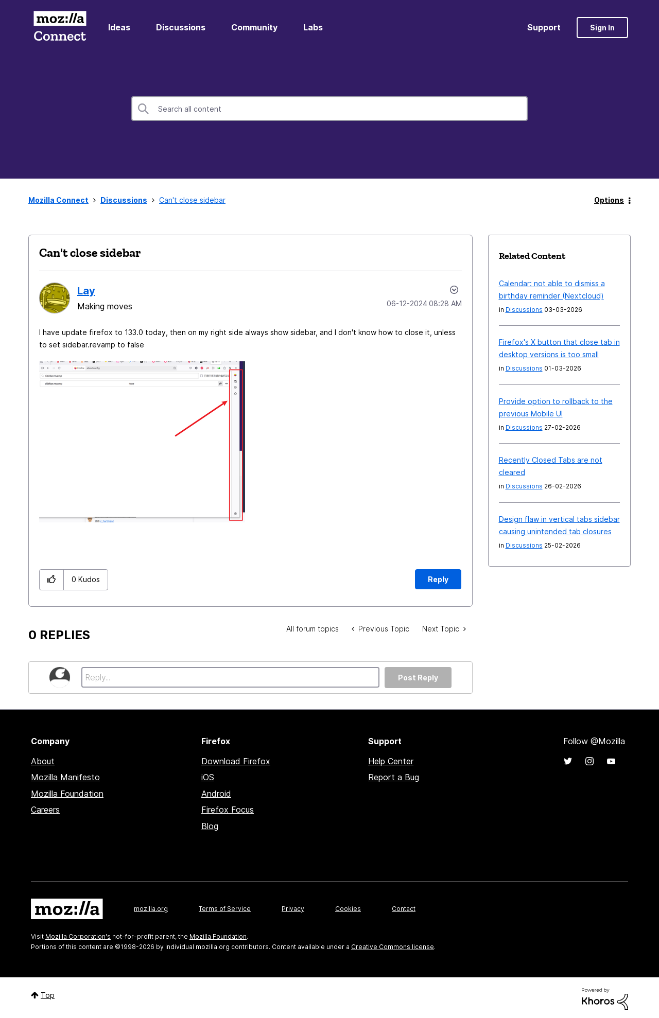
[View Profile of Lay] (86, 291)
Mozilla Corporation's (78, 936)
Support (544, 27)
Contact (403, 908)
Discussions (180, 27)
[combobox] (329, 108)
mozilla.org (151, 908)
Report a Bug (393, 777)
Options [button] (609, 200)
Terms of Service (225, 908)
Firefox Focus (227, 809)
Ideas (119, 27)
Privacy (293, 908)
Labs (313, 27)
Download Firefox (235, 761)
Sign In (602, 27)
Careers (45, 809)
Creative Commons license (392, 947)
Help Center (390, 761)
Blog (209, 826)
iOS (207, 777)
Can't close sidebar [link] (192, 200)
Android (216, 793)
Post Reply (418, 677)
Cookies (348, 908)
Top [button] (48, 995)
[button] (142, 441)
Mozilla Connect (60, 27)
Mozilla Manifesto (65, 777)
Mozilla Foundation (67, 793)
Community (254, 27)
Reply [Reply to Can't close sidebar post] (438, 579)
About (43, 761)
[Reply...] (230, 677)
